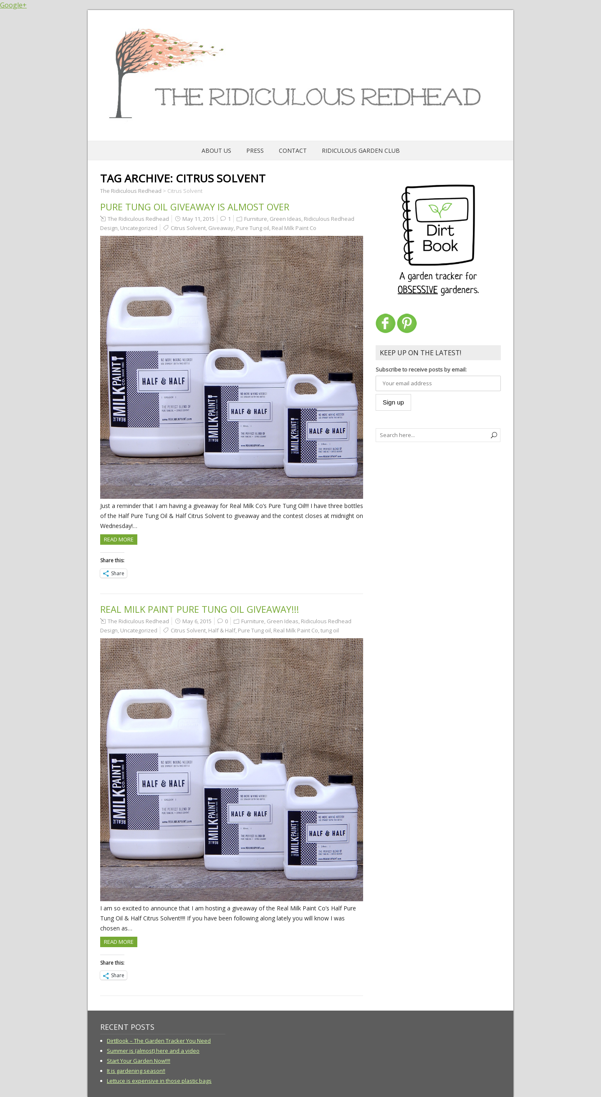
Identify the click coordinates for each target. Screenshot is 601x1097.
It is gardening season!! (136, 1070)
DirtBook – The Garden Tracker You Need (159, 1040)
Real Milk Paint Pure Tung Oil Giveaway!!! (199, 609)
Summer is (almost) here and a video (153, 1050)
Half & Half (221, 630)
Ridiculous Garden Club (361, 150)
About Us (216, 150)
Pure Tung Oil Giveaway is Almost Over (194, 206)
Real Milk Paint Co (294, 228)
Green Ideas (285, 218)
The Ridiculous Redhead (138, 218)
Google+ (13, 5)
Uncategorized (138, 228)
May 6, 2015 (197, 621)
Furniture (255, 218)
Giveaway (221, 228)
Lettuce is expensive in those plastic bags (159, 1080)
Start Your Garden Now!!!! (138, 1060)
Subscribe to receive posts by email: (421, 369)
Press (255, 150)
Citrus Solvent (188, 228)
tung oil (330, 630)
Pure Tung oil (252, 228)
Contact (293, 150)
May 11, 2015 (198, 218)
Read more (119, 539)
